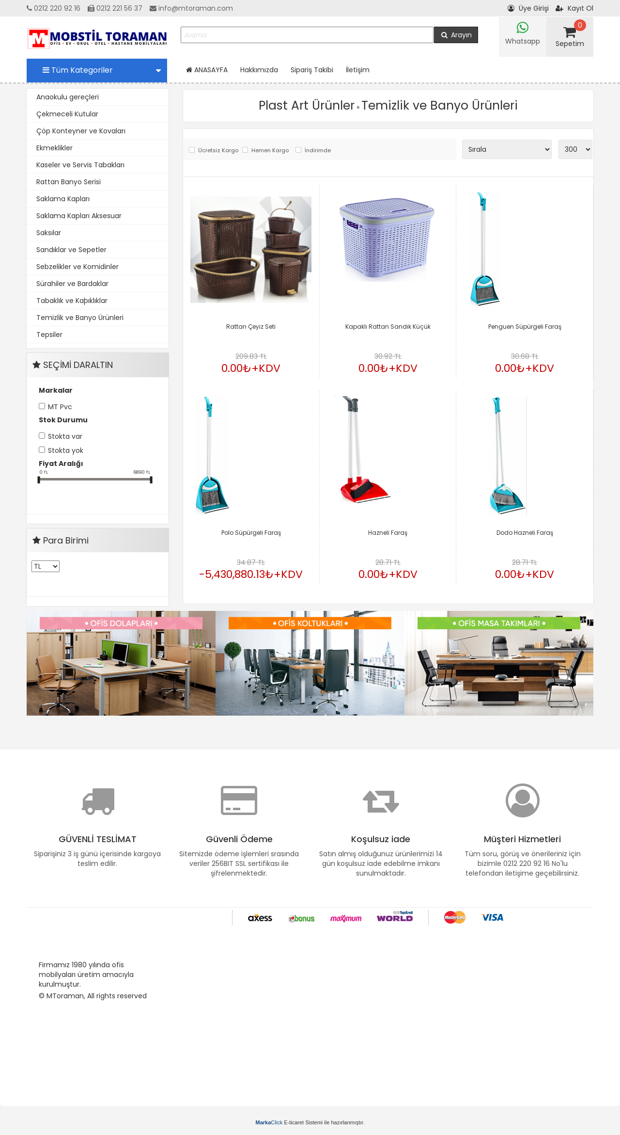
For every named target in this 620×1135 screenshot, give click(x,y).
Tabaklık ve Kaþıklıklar (72, 300)
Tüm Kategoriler (102, 70)
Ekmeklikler (54, 148)
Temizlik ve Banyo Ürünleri (80, 317)
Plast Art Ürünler (307, 105)
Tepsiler (49, 334)
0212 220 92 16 (53, 8)
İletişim (358, 70)
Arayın (456, 35)
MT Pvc (60, 407)
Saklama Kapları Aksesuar (79, 216)
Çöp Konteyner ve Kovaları (80, 131)
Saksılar (48, 233)
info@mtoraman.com (191, 8)
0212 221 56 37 (115, 8)
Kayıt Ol (574, 8)
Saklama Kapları (63, 199)
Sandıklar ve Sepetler (71, 250)
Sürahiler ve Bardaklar (72, 283)
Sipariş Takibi (312, 70)
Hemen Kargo (270, 150)
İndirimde (318, 150)
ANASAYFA (207, 70)
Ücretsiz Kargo (217, 150)
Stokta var (65, 436)
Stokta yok (65, 450)
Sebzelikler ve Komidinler (77, 267)
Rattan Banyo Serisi (68, 182)
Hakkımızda (259, 70)
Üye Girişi (528, 8)
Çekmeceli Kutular (67, 114)
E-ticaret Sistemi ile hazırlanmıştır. (310, 1122)
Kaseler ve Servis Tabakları (80, 165)
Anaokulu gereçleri (67, 97)
